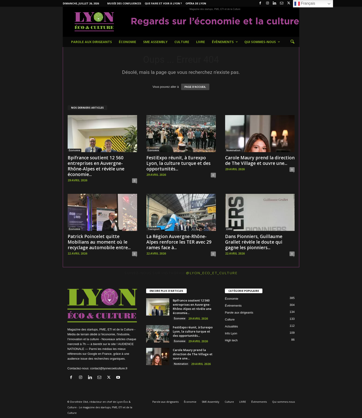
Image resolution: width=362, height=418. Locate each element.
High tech (231, 340)
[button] (292, 42)
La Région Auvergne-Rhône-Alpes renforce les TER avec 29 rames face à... (178, 242)
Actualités (231, 326)
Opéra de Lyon (196, 3)
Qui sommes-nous (262, 42)
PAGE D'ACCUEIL (195, 86)
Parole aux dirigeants (91, 42)
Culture (181, 42)
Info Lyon (231, 333)
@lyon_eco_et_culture (211, 272)
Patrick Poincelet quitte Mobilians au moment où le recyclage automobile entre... (99, 242)
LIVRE (200, 42)
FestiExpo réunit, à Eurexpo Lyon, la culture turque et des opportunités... (178, 163)
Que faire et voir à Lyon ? (163, 3)
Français (304, 3)
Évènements (225, 42)
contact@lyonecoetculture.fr (108, 368)
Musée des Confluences (124, 3)
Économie (127, 42)
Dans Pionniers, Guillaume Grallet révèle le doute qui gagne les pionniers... (253, 242)
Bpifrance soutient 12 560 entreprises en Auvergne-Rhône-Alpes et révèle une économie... (96, 166)
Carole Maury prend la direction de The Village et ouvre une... (260, 160)
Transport (154, 229)
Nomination (233, 150)
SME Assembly (155, 42)
